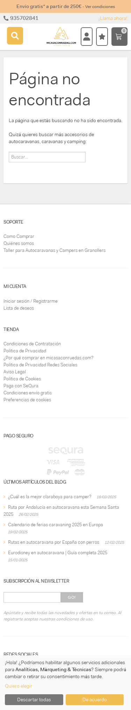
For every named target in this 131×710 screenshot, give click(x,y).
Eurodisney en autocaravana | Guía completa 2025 (57, 553)
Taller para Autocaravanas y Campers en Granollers (54, 250)
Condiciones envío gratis (27, 393)
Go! (72, 597)
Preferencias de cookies (27, 400)
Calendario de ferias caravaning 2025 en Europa (55, 525)
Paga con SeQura (20, 386)
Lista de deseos (18, 308)
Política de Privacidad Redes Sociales (40, 365)
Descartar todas (34, 699)
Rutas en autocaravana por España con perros (53, 542)
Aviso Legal (14, 372)
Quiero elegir (18, 686)
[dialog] (65, 682)
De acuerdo (94, 699)
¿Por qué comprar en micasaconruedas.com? (48, 358)
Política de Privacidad (24, 351)
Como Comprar (18, 236)
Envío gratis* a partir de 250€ (65, 6)
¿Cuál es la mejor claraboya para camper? (49, 497)
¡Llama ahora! (113, 18)
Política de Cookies (22, 379)
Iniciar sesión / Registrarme (30, 301)
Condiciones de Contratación (32, 344)
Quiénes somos (18, 243)
